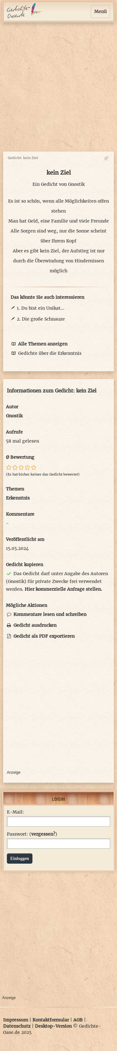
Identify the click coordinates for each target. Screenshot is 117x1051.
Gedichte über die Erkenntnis (46, 353)
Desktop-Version (53, 1026)
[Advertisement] (58, 87)
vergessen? (43, 834)
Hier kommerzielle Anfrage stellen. (63, 589)
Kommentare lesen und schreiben (46, 614)
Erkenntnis (18, 498)
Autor (12, 407)
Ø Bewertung (20, 457)
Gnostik (76, 184)
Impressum (15, 1020)
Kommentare (20, 514)
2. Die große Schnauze (41, 319)
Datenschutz (17, 1026)
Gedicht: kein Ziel (23, 158)
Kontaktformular (50, 1020)
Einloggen (19, 858)
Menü (100, 11)
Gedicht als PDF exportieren (40, 636)
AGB (78, 1020)
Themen (15, 489)
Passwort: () (32, 834)
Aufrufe (14, 432)
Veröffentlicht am (25, 539)
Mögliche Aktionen (26, 605)
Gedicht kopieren (24, 564)
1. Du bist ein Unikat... (40, 308)
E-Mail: (15, 812)
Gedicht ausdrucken (31, 625)
